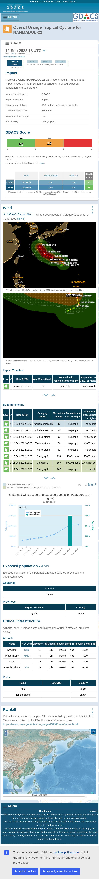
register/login (61, 1)
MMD (26, 655)
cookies (94, 811)
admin (73, 1)
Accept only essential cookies (59, 871)
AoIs (45, 566)
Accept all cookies (25, 871)
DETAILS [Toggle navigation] (13, 43)
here (42, 163)
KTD (26, 650)
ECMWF (61, 62)
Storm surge (50, 175)
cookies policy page (66, 852)
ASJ (26, 667)
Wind (26, 175)
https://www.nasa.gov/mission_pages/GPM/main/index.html (40, 724)
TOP (92, 210)
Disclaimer (45, 811)
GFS (32, 62)
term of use (35, 1)
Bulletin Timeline (13, 404)
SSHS (20, 218)
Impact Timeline (13, 370)
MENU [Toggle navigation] (10, 17)
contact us (47, 1)
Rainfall (73, 175)
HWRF (46, 62)
